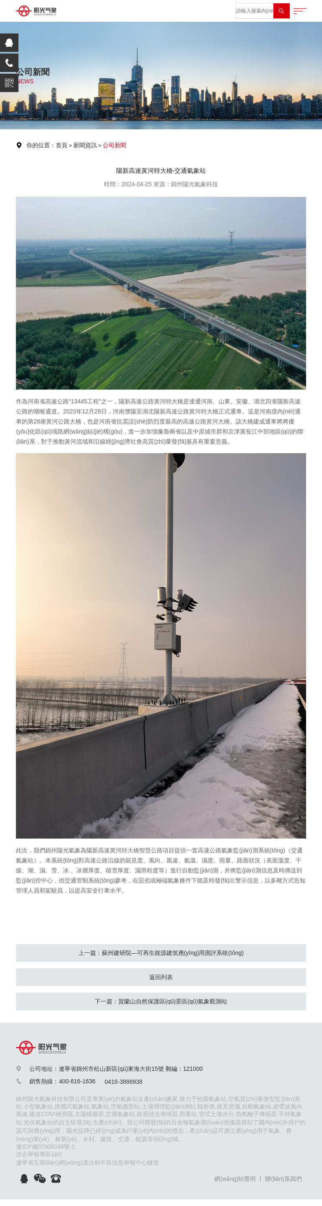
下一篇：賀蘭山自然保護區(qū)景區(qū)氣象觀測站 (161, 1001)
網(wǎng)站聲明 (235, 1179)
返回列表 (161, 977)
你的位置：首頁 (47, 145)
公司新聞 (114, 145)
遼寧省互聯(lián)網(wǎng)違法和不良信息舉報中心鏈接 (87, 1162)
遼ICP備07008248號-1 (45, 1146)
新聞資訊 (85, 145)
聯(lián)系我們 (283, 1179)
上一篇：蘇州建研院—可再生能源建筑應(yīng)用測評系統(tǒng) (161, 952)
